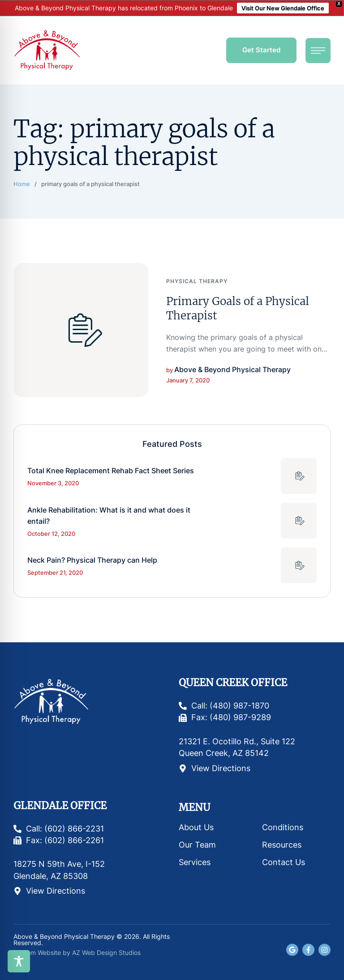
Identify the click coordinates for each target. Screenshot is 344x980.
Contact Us (283, 862)
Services (195, 862)
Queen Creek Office (233, 683)
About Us (196, 827)
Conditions (282, 827)
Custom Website (37, 952)
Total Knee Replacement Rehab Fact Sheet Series (110, 470)
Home (21, 183)
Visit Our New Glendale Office (282, 8)
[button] (261, 50)
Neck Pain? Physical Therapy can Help (92, 560)
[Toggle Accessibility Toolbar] (19, 961)
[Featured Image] (81, 330)
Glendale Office (60, 806)
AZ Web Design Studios (106, 952)
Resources (281, 844)
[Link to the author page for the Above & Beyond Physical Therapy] (232, 369)
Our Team (197, 844)
